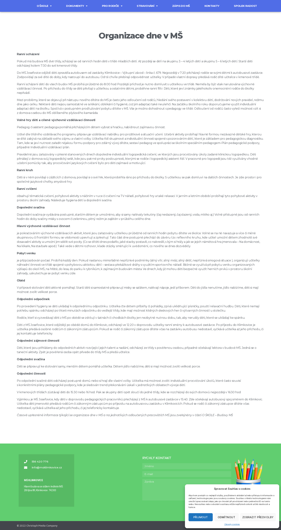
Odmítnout (226, 517)
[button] (22, 3)
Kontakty (211, 6)
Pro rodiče (112, 6)
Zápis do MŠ (181, 6)
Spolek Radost (245, 6)
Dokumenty (76, 6)
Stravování (147, 6)
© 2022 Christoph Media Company (37, 525)
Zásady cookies (232, 524)
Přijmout (200, 517)
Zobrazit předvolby (258, 517)
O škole (44, 6)
